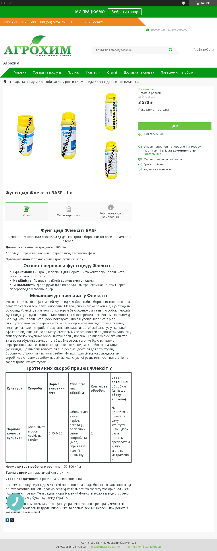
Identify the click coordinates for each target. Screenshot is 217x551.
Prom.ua (130, 543)
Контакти (93, 72)
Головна (19, 72)
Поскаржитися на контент (106, 547)
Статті (112, 72)
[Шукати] (170, 50)
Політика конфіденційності (143, 547)
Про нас (73, 72)
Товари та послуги (47, 72)
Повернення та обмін (177, 72)
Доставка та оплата (139, 72)
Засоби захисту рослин (58, 82)
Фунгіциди (86, 82)
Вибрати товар (125, 11)
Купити (175, 126)
